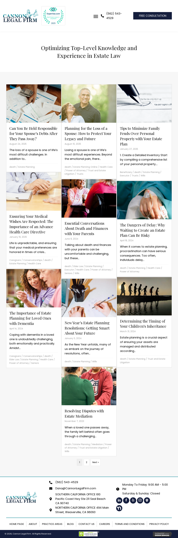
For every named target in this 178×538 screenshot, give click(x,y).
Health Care (106, 166)
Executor (124, 175)
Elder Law (78, 266)
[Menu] (95, 16)
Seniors (68, 273)
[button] (119, 500)
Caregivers (15, 260)
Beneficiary (126, 172)
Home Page (16, 524)
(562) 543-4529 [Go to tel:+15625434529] (66, 482)
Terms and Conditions (130, 524)
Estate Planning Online (85, 166)
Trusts (80, 173)
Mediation (97, 444)
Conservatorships (32, 260)
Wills (143, 175)
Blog (70, 524)
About (33, 524)
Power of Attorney (76, 170)
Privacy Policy (159, 524)
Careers (104, 524)
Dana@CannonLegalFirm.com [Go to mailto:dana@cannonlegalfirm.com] (75, 488)
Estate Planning (26, 166)
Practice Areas (52, 524)
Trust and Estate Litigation (93, 447)
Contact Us (86, 524)
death (12, 166)
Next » (95, 462)
